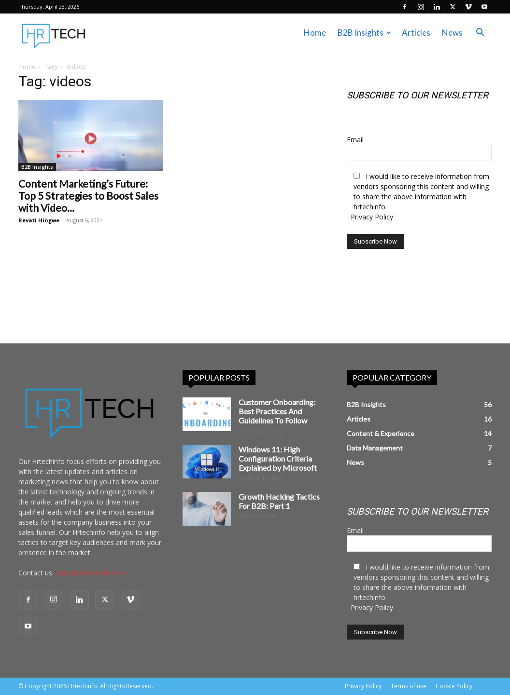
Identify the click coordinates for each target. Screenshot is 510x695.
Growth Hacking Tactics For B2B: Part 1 (279, 501)
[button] (480, 33)
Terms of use (408, 686)
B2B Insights (364, 32)
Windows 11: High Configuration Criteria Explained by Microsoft (278, 458)
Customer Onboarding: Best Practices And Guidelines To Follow (277, 411)
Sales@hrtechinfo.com (91, 572)
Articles (416, 32)
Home (315, 32)
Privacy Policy (372, 216)
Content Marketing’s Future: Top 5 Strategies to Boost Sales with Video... (88, 195)
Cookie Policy (454, 686)
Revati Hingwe (38, 220)
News (452, 32)
